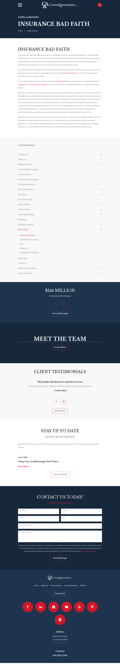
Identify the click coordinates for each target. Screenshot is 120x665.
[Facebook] (27, 607)
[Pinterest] (92, 607)
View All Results (60, 313)
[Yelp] (79, 607)
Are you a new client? (25, 525)
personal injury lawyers (39, 84)
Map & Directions (60, 643)
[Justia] (53, 607)
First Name (22, 510)
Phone (21, 517)
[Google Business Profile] (60, 620)
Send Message (60, 558)
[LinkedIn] (40, 607)
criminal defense (59, 81)
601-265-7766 (60, 655)
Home (36, 585)
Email (63, 517)
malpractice (23, 84)
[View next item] (64, 304)
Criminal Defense (71, 585)
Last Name (65, 510)
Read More (60, 411)
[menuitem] (58, 154)
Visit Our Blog (60, 474)
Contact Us (60, 593)
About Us (44, 585)
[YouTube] (66, 607)
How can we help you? (26, 532)
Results (83, 585)
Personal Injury (56, 585)
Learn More (60, 347)
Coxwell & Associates (67, 73)
